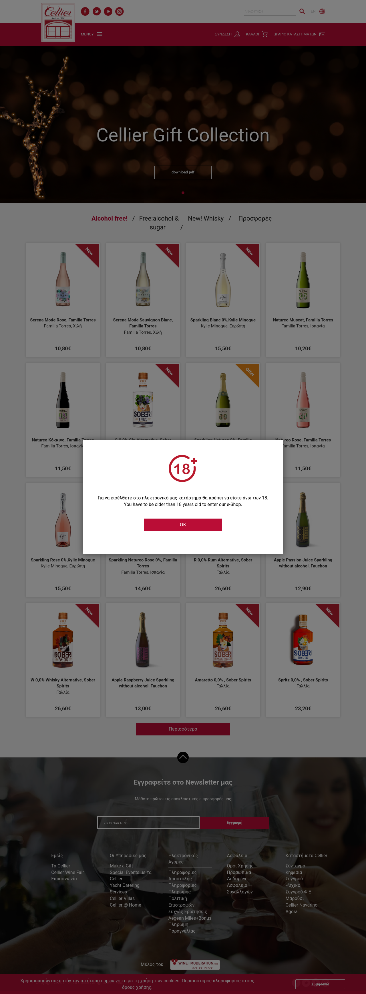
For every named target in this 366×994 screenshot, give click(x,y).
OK (183, 525)
